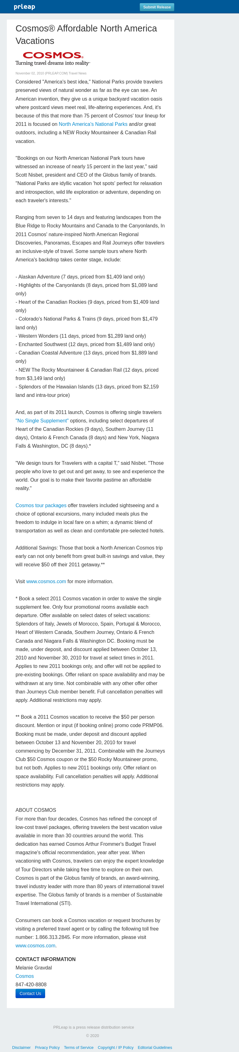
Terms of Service (78, 1047)
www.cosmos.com (46, 581)
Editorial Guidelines (155, 1047)
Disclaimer (21, 1047)
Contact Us (30, 993)
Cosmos (25, 976)
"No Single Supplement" (42, 420)
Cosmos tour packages (41, 505)
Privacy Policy (47, 1047)
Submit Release (157, 7)
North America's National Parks (93, 124)
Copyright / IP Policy (116, 1047)
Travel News (78, 73)
